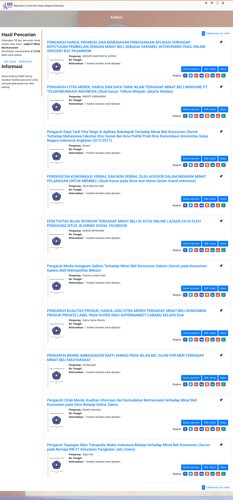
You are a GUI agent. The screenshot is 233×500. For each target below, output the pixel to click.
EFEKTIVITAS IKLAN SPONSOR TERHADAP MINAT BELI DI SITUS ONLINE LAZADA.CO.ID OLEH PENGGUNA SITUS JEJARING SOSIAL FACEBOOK (124, 223)
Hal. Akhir (224, 33)
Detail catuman (191, 69)
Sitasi (223, 69)
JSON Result (25, 61)
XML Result (10, 61)
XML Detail (210, 69)
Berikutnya (213, 33)
